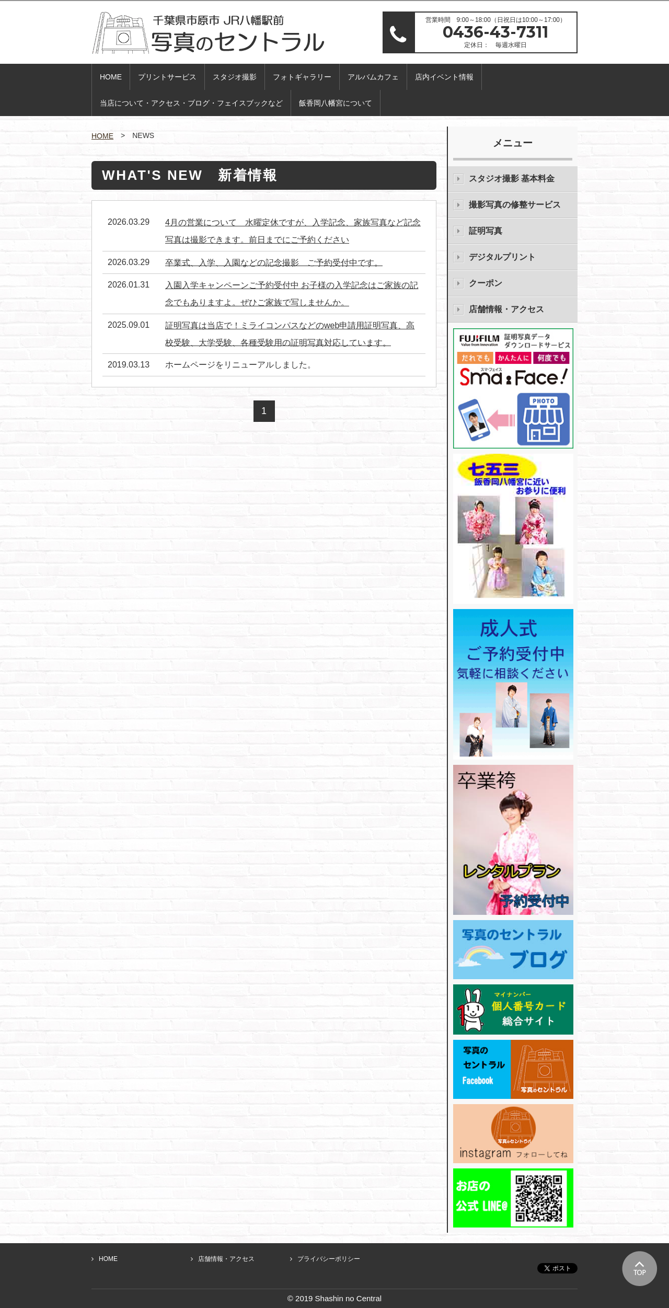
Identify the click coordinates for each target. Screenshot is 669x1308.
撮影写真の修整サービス (515, 204)
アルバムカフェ (373, 77)
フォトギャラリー (302, 77)
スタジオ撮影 (235, 77)
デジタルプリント (502, 257)
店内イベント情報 (444, 77)
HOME (111, 77)
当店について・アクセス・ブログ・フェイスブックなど (191, 103)
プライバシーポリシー (328, 1259)
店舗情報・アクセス (506, 309)
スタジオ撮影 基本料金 (512, 178)
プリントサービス (167, 77)
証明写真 (485, 230)
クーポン (485, 283)
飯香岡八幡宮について (335, 103)
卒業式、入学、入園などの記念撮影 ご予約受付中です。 (274, 262)
